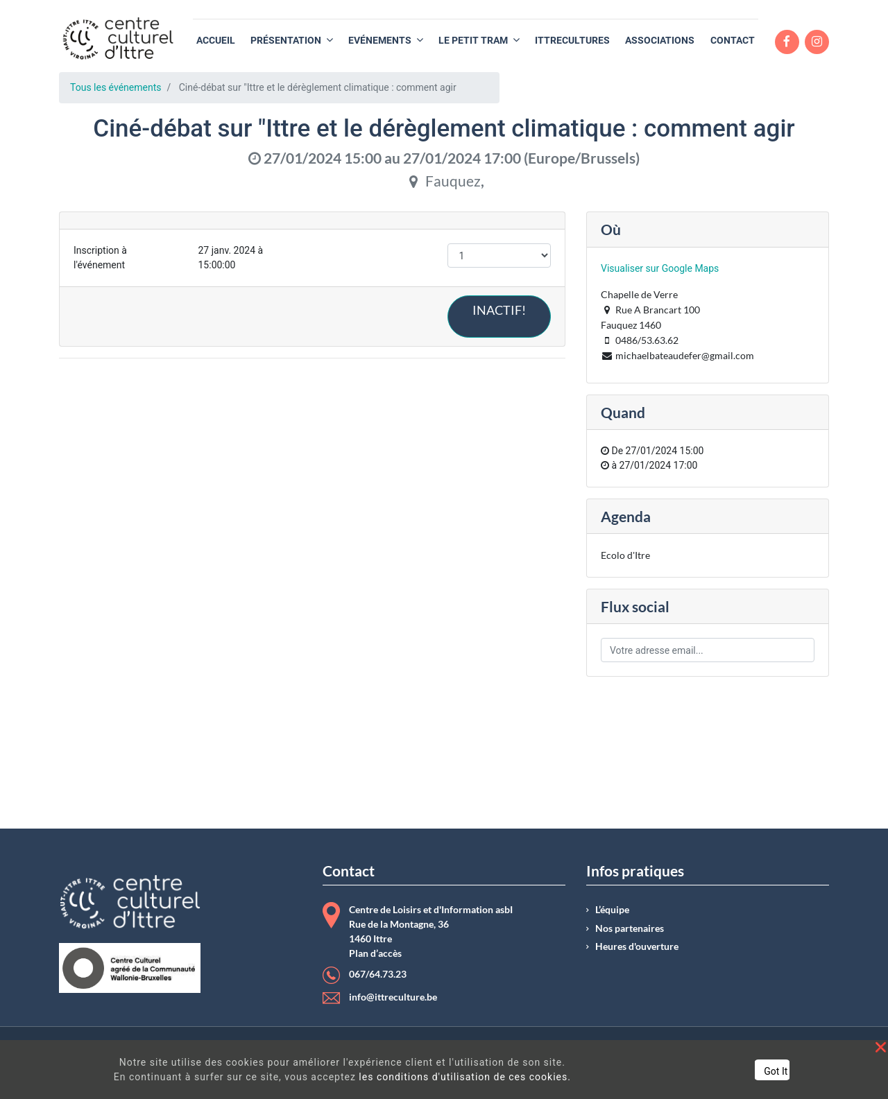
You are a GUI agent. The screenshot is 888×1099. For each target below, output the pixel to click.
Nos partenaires (629, 928)
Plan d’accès (375, 953)
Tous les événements (115, 87)
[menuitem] (215, 40)
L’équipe (612, 909)
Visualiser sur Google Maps (660, 268)
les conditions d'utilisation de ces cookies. (465, 1076)
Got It (775, 1071)
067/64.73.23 (378, 974)
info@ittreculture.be (393, 997)
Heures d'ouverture (636, 946)
